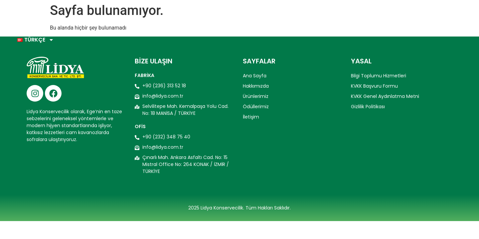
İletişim (395, 15)
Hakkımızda (271, 15)
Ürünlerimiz (314, 15)
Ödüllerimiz (358, 15)
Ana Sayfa (230, 15)
